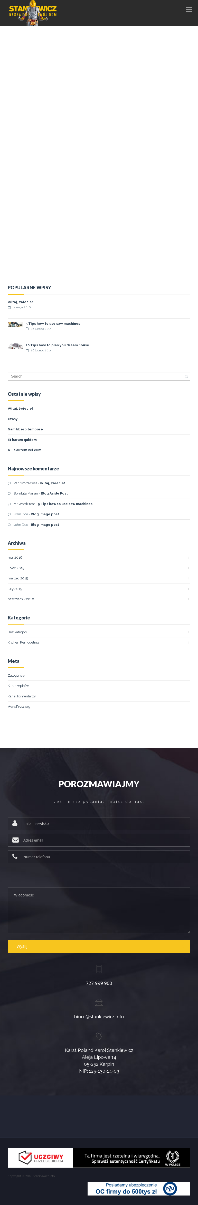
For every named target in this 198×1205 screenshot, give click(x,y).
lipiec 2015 (16, 568)
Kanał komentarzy (22, 696)
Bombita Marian (26, 493)
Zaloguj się (16, 675)
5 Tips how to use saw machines (53, 324)
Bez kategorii (17, 632)
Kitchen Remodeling (23, 642)
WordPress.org (19, 706)
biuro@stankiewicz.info (99, 1016)
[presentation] (47, 877)
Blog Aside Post (54, 493)
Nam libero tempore (25, 429)
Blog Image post (45, 514)
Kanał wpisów (18, 686)
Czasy (12, 419)
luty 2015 (15, 589)
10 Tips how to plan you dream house (57, 345)
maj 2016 (15, 557)
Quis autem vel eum (24, 450)
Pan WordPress (25, 483)
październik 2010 (21, 599)
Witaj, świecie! (20, 302)
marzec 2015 (18, 578)
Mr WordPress (24, 504)
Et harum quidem (22, 440)
